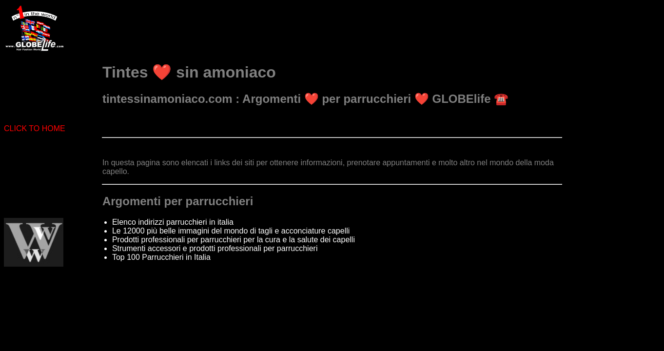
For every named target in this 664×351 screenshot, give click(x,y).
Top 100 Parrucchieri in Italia (161, 257)
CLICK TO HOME (34, 128)
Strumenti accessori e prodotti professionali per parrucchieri (215, 248)
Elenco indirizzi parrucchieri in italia (173, 222)
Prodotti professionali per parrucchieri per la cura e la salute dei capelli (233, 239)
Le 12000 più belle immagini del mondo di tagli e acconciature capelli (231, 231)
